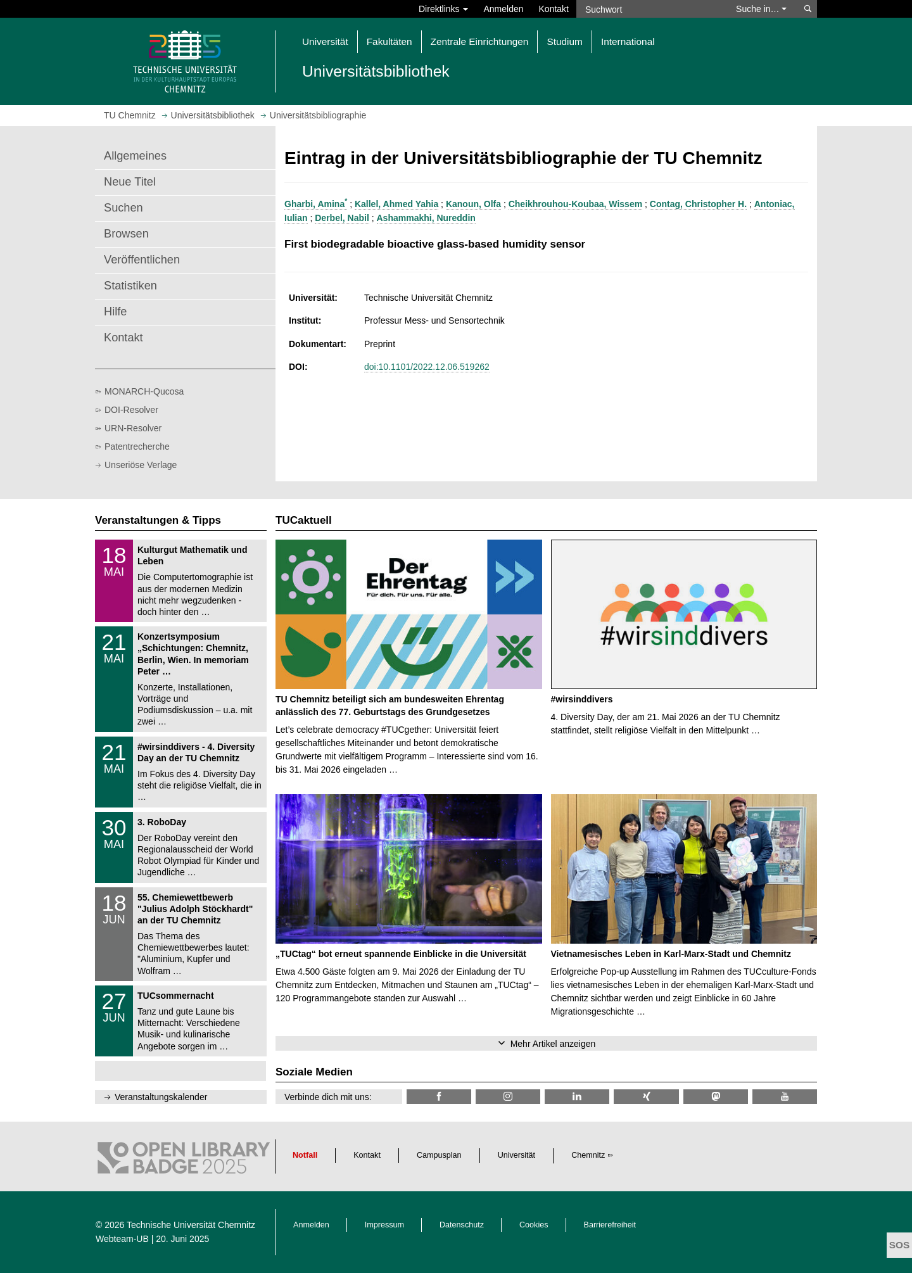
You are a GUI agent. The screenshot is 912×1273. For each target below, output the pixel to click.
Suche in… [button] (761, 9)
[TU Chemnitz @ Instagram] (508, 1096)
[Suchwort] (649, 9)
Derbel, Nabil (342, 218)
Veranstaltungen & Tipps (158, 520)
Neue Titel (130, 181)
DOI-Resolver (131, 410)
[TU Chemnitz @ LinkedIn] (577, 1096)
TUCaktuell (304, 520)
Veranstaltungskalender (161, 1097)
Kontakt (554, 9)
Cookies (533, 1224)
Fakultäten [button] (389, 41)
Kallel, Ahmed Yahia (396, 204)
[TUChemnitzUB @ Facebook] (439, 1096)
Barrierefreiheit (610, 1224)
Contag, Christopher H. (698, 204)
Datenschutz (462, 1224)
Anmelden (503, 9)
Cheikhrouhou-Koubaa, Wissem (575, 204)
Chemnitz (588, 1155)
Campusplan (439, 1155)
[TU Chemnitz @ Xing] (646, 1096)
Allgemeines (135, 155)
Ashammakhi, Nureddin (426, 218)
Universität (517, 1155)
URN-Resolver (133, 428)
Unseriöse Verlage (140, 465)
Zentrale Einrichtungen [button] (480, 41)
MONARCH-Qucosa (144, 391)
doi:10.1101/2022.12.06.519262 (427, 367)
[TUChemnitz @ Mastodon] (715, 1096)
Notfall (305, 1155)
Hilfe (115, 311)
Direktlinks (443, 9)
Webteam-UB (122, 1239)
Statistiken (130, 285)
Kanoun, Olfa (473, 204)
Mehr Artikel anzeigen (553, 1044)
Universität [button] (325, 41)
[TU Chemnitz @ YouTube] (784, 1096)
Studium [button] (564, 41)
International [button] (628, 41)
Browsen (126, 233)
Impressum (384, 1224)
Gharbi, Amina (315, 204)
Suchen (123, 207)
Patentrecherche (137, 446)
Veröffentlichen (142, 259)
